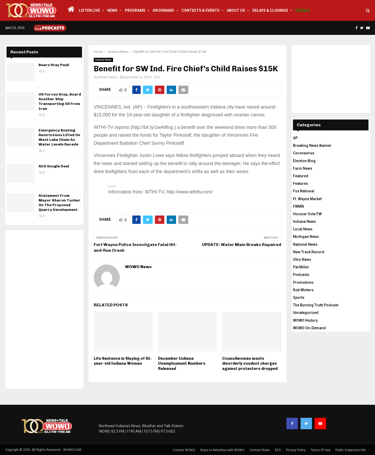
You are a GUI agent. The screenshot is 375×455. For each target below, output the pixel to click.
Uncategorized (305, 313)
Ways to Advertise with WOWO (222, 450)
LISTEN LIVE (89, 10)
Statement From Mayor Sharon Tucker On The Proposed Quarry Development (59, 202)
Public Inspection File (350, 450)
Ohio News (302, 259)
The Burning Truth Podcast (315, 305)
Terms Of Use (320, 450)
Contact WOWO (184, 450)
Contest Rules (259, 450)
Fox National (303, 191)
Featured (300, 176)
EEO (278, 450)
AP (295, 138)
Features (300, 183)
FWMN (298, 206)
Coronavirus (303, 153)
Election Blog (304, 161)
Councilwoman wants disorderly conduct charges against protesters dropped (250, 363)
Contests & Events (201, 10)
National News (305, 244)
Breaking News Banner (312, 145)
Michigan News (306, 237)
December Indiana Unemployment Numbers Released (181, 363)
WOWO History (305, 320)
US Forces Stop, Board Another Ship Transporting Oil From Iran (60, 101)
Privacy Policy (296, 450)
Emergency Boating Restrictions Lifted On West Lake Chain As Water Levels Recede (59, 137)
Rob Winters (303, 290)
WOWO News (107, 77)
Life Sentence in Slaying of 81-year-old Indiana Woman (123, 361)
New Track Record (308, 252)
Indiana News (103, 59)
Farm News (302, 168)
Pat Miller (301, 267)
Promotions (303, 282)
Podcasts (301, 275)
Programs (135, 10)
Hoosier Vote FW (307, 214)
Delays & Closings (270, 10)
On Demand (163, 10)
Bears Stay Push (54, 65)
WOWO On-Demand (309, 328)
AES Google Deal (54, 166)
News (112, 10)
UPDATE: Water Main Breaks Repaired (241, 244)
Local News (302, 229)
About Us (236, 10)
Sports (298, 297)
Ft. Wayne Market (307, 199)
